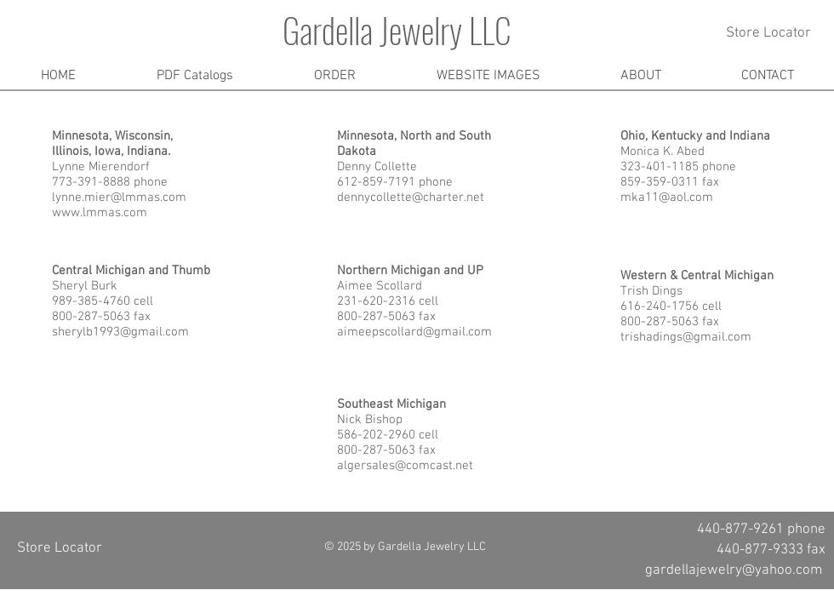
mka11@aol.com (666, 197)
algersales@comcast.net (405, 465)
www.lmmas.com (99, 213)
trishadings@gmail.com (685, 337)
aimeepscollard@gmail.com (414, 332)
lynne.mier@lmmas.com (119, 197)
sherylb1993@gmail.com (120, 332)
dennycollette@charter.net (410, 197)
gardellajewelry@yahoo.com (733, 570)
